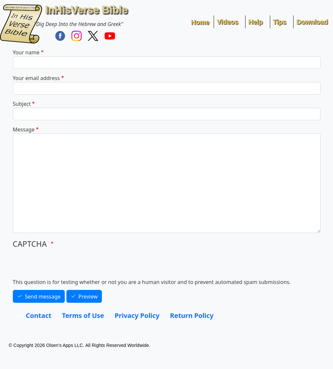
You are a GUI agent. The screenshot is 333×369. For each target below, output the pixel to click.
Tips (279, 21)
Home (200, 22)
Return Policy (191, 315)
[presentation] (63, 265)
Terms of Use (83, 315)
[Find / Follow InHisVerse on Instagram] (76, 35)
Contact (39, 315)
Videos (227, 21)
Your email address (36, 78)
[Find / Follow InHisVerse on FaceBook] (60, 35)
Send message (43, 296)
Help (255, 21)
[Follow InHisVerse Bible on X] (93, 35)
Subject (22, 103)
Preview (88, 296)
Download (312, 21)
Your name (26, 52)
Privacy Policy (137, 315)
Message (24, 129)
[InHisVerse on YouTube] (110, 35)
